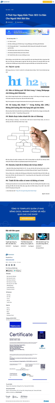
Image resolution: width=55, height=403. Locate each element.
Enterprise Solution (10, 289)
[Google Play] (17, 270)
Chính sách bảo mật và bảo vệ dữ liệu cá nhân (14, 401)
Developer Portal (10, 315)
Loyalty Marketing (10, 287)
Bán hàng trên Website (11, 276)
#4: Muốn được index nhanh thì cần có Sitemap (18, 50)
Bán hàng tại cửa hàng (11, 281)
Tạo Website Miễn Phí (47, 1)
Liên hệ (8, 300)
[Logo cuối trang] (10, 254)
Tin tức (8, 298)
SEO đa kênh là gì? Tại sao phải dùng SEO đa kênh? (42, 243)
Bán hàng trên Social (11, 278)
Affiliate (8, 313)
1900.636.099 (10, 260)
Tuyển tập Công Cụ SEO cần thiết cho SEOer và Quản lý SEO (12, 243)
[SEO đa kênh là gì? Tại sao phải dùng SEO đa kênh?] (42, 236)
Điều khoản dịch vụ (26, 401)
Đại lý (8, 311)
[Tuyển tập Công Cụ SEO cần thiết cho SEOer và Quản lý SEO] (12, 236)
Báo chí (8, 309)
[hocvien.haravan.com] (21, 2)
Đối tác (8, 308)
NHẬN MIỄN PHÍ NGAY (27, 218)
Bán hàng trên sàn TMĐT (12, 283)
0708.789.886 (19, 392)
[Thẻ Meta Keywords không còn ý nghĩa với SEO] (27, 236)
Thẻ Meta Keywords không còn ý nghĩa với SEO (27, 243)
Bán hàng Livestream (11, 280)
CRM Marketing (10, 285)
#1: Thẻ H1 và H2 (12, 41)
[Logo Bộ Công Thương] (46, 401)
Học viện (8, 296)
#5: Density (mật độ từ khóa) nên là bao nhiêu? (18, 52)
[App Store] (9, 270)
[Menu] (53, 2)
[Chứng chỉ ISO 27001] (27, 351)
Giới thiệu (8, 294)
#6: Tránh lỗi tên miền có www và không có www (19, 55)
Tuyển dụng (9, 302)
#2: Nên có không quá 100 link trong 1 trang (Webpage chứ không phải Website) (26, 43)
